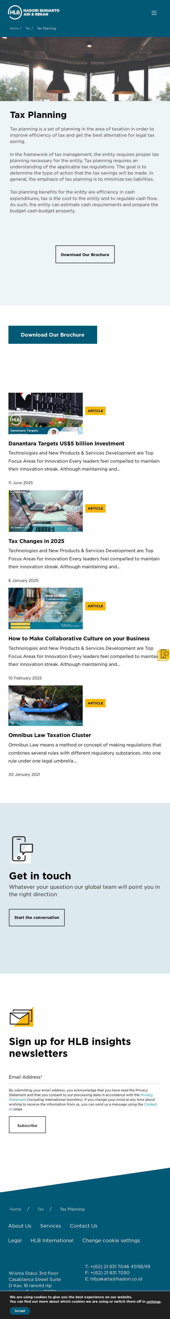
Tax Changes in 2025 (36, 541)
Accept (20, 1311)
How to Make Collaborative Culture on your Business (79, 638)
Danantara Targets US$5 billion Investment (66, 443)
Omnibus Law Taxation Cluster (49, 735)
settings (153, 1302)
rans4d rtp (40, 1285)
